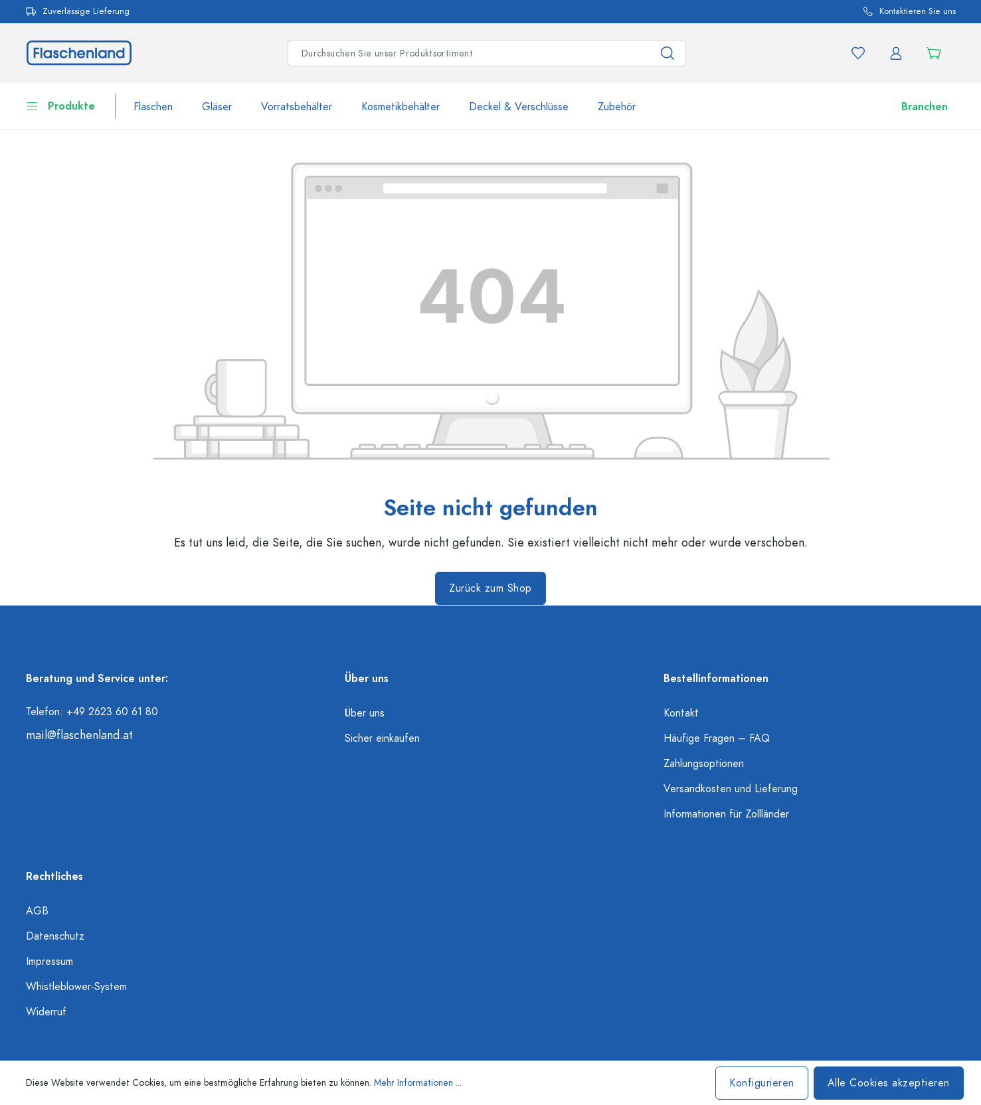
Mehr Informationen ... (418, 1082)
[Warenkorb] (937, 53)
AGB (37, 911)
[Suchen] (668, 53)
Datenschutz (55, 936)
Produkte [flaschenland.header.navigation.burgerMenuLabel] (60, 104)
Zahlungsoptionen (704, 763)
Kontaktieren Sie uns (909, 12)
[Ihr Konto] (896, 53)
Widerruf (46, 1012)
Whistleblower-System (76, 986)
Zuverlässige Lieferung (78, 12)
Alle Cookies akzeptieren (889, 1083)
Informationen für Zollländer (726, 814)
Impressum (49, 961)
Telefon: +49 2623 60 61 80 (92, 712)
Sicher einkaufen (382, 738)
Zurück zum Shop (490, 588)
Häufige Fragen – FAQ (717, 738)
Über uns (365, 713)
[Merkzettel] (858, 53)
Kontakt (681, 713)
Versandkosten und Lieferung (731, 789)
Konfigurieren (761, 1083)
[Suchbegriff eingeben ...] (469, 53)
